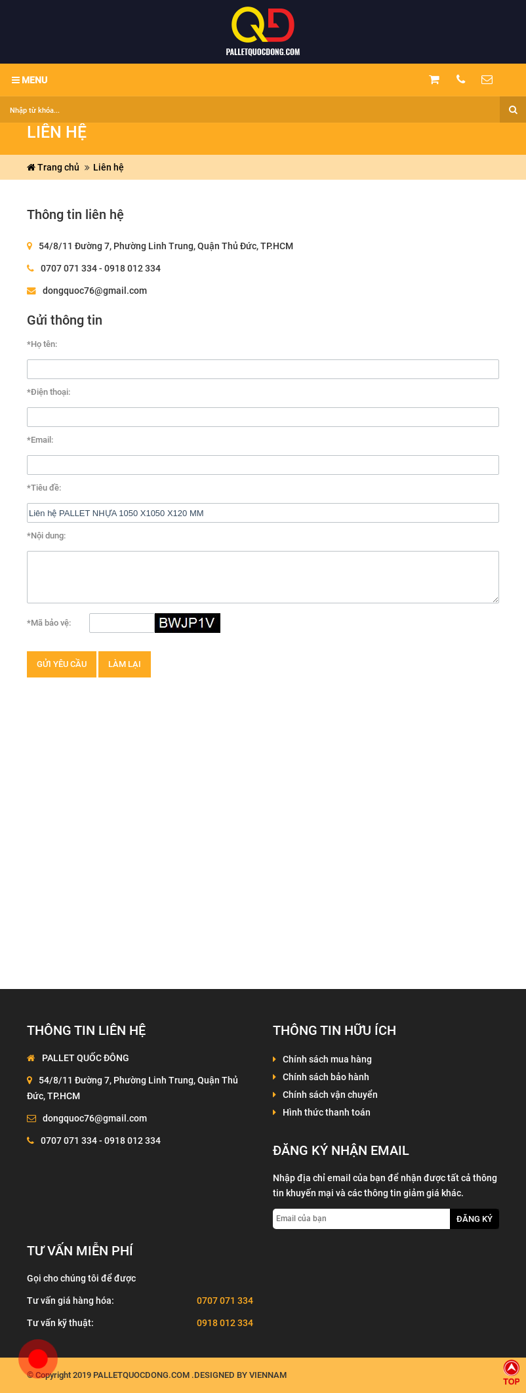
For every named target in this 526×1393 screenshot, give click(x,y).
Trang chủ (53, 167)
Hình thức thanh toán (327, 1112)
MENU (29, 80)
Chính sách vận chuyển (330, 1094)
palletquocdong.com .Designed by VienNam (190, 1375)
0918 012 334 (225, 1323)
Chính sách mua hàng (327, 1059)
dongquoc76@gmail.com (95, 290)
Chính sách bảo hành (326, 1077)
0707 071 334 (225, 1300)
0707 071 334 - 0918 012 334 (101, 268)
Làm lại (124, 664)
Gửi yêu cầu (62, 664)
